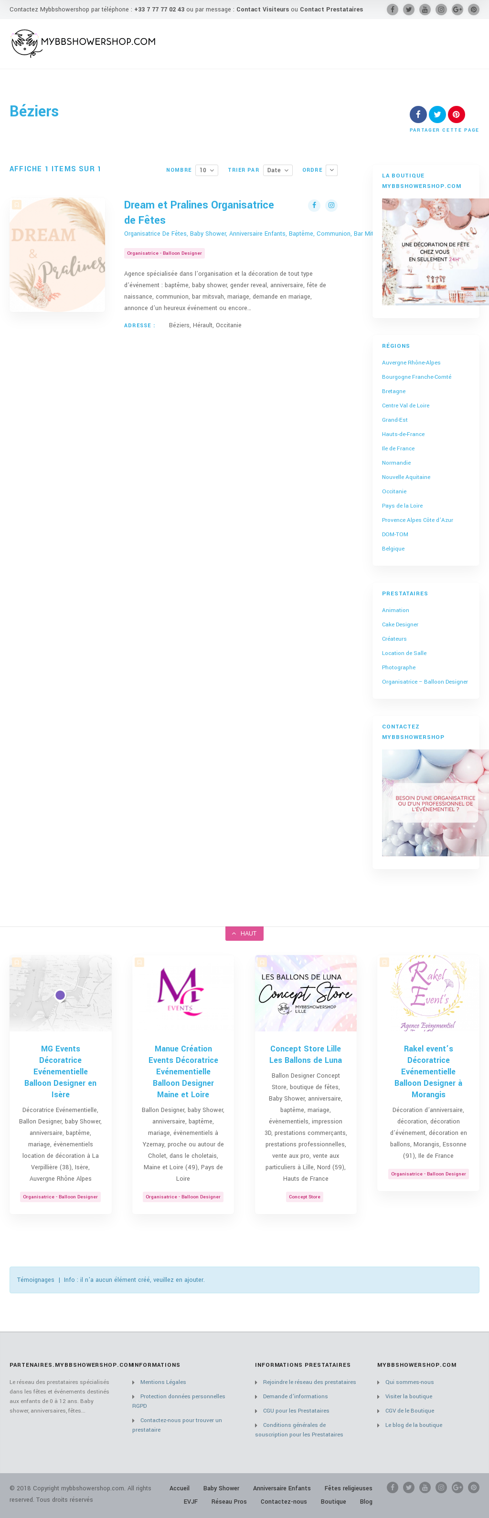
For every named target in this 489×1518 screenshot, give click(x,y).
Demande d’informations (295, 1397)
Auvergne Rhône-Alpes (411, 363)
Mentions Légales (163, 1382)
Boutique (333, 1501)
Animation (395, 610)
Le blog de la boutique (413, 1425)
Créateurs (394, 639)
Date (274, 170)
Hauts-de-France (403, 434)
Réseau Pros (229, 1501)
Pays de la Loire (402, 506)
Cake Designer (400, 625)
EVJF (191, 1501)
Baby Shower (221, 1488)
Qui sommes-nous (409, 1382)
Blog (366, 1501)
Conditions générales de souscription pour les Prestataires (299, 1430)
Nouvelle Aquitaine (406, 477)
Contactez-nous (284, 1501)
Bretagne (393, 391)
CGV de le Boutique (409, 1411)
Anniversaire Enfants (282, 1488)
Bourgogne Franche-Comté (416, 377)
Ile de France (398, 449)
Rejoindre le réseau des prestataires (309, 1382)
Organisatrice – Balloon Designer (425, 682)
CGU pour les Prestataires (296, 1411)
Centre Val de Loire (405, 406)
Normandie (396, 463)
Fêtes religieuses (348, 1488)
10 (203, 170)
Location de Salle (404, 653)
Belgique (393, 549)
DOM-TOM (395, 534)
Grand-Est (395, 420)
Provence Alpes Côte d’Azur (417, 520)
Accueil (180, 1488)
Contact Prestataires (331, 9)
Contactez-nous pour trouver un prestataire (177, 1425)
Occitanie (394, 492)
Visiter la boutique (408, 1397)
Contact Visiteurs (262, 9)
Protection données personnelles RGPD (178, 1401)
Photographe (398, 668)
